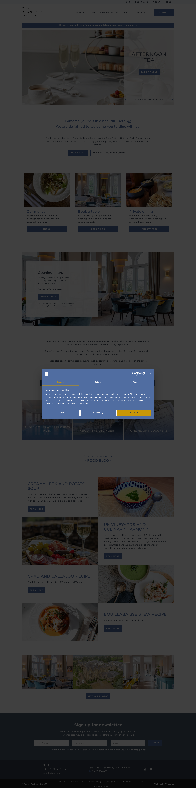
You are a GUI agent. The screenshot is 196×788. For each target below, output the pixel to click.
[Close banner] (151, 374)
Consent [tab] (60, 382)
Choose (98, 413)
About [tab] (135, 382)
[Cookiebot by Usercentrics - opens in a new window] (134, 374)
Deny (62, 413)
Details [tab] (98, 382)
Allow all (134, 413)
